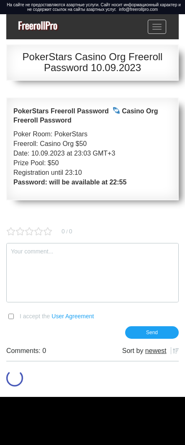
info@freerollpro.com (138, 9)
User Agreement (72, 316)
